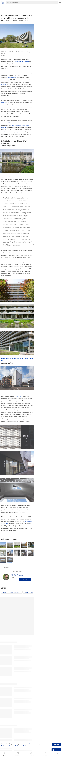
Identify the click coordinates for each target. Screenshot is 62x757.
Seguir (25, 580)
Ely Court (18, 132)
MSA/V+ (3, 102)
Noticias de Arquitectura (15, 592)
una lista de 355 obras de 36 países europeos (13, 123)
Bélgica (26, 592)
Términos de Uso (34, 744)
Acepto (56, 745)
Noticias (4, 592)
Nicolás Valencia (17, 575)
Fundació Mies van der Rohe (21, 61)
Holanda (3, 84)
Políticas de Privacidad (8, 746)
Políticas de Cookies (23, 746)
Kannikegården (5, 132)
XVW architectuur (12, 77)
